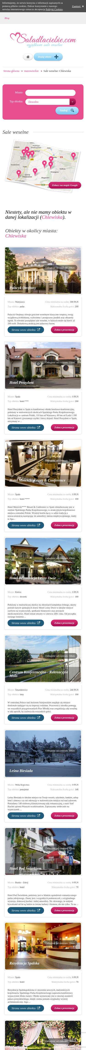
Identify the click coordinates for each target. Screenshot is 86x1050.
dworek (23, 596)
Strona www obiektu (25, 329)
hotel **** (25, 499)
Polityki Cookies (54, 9)
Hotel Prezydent (21, 383)
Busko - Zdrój (21, 882)
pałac (22, 306)
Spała (17, 396)
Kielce (18, 592)
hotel (22, 887)
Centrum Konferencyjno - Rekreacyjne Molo (38, 674)
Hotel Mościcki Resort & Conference (37, 480)
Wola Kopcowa (22, 785)
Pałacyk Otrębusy (22, 288)
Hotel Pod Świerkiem (25, 868)
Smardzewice (21, 690)
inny (22, 694)
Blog (7, 18)
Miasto (19, 92)
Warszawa (20, 302)
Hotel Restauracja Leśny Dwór (32, 578)
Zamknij (78, 6)
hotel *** (24, 401)
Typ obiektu (16, 101)
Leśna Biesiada (21, 771)
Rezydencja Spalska (24, 963)
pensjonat (24, 789)
